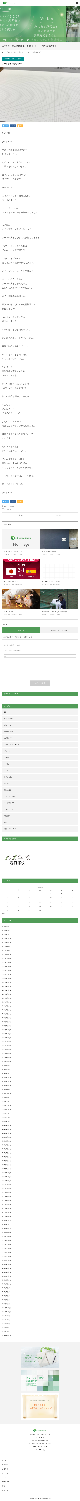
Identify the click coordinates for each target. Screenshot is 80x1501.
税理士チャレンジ (10, 829)
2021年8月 (5, 1141)
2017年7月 (5, 1323)
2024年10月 (5, 990)
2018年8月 (5, 1284)
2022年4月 (5, 1109)
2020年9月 (5, 1184)
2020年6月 (5, 1196)
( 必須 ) (12, 645)
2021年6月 (5, 1149)
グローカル (8, 751)
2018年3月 (5, 1304)
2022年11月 (5, 1081)
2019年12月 (5, 1220)
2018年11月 (5, 1272)
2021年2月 (5, 1165)
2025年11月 (5, 938)
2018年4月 (5, 1300)
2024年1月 (5, 1026)
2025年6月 (5, 958)
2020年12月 (5, 1173)
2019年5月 (5, 1248)
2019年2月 (5, 1260)
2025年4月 (5, 966)
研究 (5, 822)
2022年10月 (5, 1085)
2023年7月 (5, 1049)
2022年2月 (5, 1117)
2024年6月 (5, 1006)
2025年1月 (5, 978)
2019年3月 (5, 1256)
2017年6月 (5, 1327)
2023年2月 (5, 1069)
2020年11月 (5, 1177)
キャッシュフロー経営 (11, 744)
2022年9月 (5, 1089)
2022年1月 (5, 1121)
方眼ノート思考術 (17, 59)
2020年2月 (5, 1212)
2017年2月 (5, 1331)
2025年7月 (5, 954)
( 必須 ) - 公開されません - (13, 650)
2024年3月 (5, 1018)
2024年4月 (5, 1014)
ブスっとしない (9, 612)
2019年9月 (5, 1232)
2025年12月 (5, 934)
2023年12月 (5, 1030)
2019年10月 (5, 1228)
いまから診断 (8, 731)
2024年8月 (5, 998)
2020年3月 (5, 1208)
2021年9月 (5, 1137)
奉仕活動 (7, 783)
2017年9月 (5, 1316)
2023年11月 (5, 1034)
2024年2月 (5, 1022)
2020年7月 (5, 1192)
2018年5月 (5, 1296)
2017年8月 (5, 1320)
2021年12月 (5, 1125)
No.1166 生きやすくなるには (52, 581)
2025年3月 (5, 970)
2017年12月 (5, 1308)
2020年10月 (5, 1181)
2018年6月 (5, 1292)
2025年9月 (5, 946)
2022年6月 (5, 1101)
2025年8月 (5, 950)
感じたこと (8, 790)
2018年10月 (5, 1276)
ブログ (6, 770)
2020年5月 (5, 1200)
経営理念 (5, 1464)
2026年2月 (5, 926)
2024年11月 (5, 986)
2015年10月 (5, 1335)
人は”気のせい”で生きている (13, 551)
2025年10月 (5, 942)
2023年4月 (5, 1061)
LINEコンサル (8, 718)
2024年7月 (5, 1002)
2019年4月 (5, 1252)
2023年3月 (5, 1065)
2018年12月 (5, 1268)
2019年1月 (5, 1264)
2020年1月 (5, 1216)
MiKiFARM (7, 725)
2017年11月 (5, 1312)
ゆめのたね (8, 777)
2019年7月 (5, 1240)
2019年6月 (5, 1244)
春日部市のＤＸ (9, 803)
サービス (5, 1473)
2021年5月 (5, 1153)
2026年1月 (5, 930)
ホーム (4, 1460)
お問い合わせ (6, 1490)
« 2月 (3, 913)
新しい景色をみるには (11, 581)
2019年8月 (5, 1236)
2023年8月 (5, 1045)
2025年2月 (5, 974)
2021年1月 (5, 1169)
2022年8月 (5, 1093)
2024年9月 (5, 994)
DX (5, 712)
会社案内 (5, 1469)
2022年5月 (5, 1105)
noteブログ (5, 1482)
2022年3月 (5, 1113)
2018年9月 (5, 1280)
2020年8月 (5, 1188)
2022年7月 (5, 1097)
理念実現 (7, 816)
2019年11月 (5, 1224)
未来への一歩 (8, 809)
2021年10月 (5, 1133)
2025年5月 (5, 962)
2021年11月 (5, 1129)
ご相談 (6, 757)
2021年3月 (5, 1161)
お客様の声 (8, 738)
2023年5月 (5, 1057)
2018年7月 (5, 1288)
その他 (6, 764)
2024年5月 (5, 1010)
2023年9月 (5, 1042)
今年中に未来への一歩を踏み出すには (54, 612)
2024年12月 (5, 982)
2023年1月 (5, 1073)
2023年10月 (5, 1038)
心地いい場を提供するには (50, 551)
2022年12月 (5, 1077)
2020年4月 (5, 1204)
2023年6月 (5, 1053)
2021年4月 (5, 1157)
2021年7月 (5, 1145)
